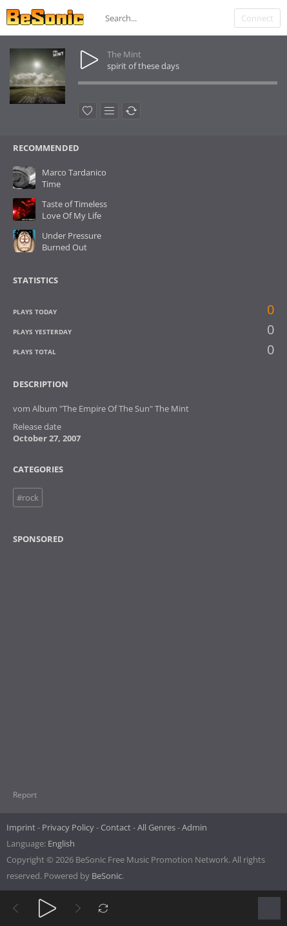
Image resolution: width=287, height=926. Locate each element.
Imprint (20, 827)
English (61, 843)
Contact (116, 827)
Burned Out (64, 247)
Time (51, 184)
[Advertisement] (75, 659)
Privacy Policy (68, 827)
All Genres (156, 827)
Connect (257, 18)
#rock (28, 497)
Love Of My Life (71, 215)
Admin (194, 827)
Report (25, 794)
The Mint (124, 54)
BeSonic (107, 875)
